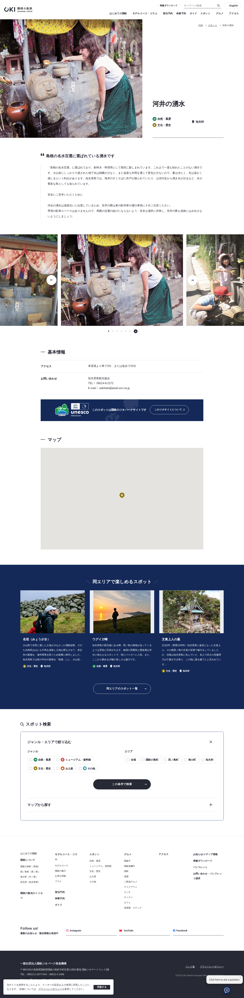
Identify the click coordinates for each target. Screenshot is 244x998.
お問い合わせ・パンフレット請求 (207, 876)
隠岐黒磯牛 (129, 866)
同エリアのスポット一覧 (122, 688)
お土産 (92, 876)
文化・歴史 (94, 871)
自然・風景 (94, 861)
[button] (122, 495)
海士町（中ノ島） (29, 876)
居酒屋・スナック (133, 908)
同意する (102, 987)
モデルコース (61, 865)
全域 (133, 759)
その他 (92, 881)
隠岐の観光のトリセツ (31, 895)
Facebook (180, 930)
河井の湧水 (228, 25)
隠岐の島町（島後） (30, 866)
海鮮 (126, 871)
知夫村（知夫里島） (30, 882)
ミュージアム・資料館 (100, 866)
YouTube (126, 930)
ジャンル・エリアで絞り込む (49, 742)
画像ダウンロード (168, 5)
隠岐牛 (127, 861)
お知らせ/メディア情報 (205, 854)
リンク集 (190, 966)
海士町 (192, 759)
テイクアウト (130, 887)
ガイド (193, 13)
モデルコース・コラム (146, 13)
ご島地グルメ (130, 881)
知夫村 (209, 759)
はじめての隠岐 (119, 13)
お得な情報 (60, 876)
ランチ (127, 892)
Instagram (73, 930)
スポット (206, 13)
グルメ (221, 13)
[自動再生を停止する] (136, 331)
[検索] (218, 5)
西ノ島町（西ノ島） (30, 871)
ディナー (128, 897)
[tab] (109, 331)
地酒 (126, 876)
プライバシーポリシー (50, 989)
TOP (200, 25)
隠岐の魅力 (60, 871)
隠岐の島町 (152, 759)
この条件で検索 (122, 784)
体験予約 (181, 13)
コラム (58, 881)
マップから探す (39, 805)
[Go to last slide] (51, 280)
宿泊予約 (168, 13)
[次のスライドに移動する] (192, 280)
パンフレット (200, 867)
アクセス (234, 13)
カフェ (127, 902)
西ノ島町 (173, 759)
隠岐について (27, 860)
